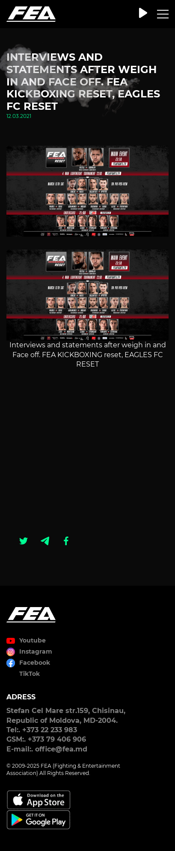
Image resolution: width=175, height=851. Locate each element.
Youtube (32, 640)
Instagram (35, 651)
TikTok (29, 674)
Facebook (34, 662)
